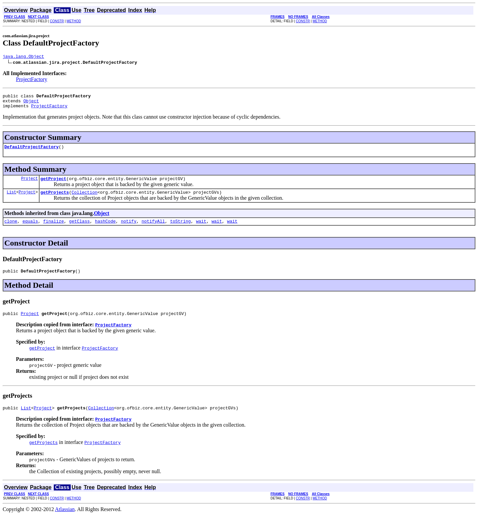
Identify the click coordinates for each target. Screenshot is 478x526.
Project (29, 184)
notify (128, 229)
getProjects (54, 199)
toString (180, 229)
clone (10, 229)
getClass (79, 229)
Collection (84, 199)
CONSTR (57, 21)
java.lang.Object (23, 57)
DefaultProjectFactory (31, 152)
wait (201, 229)
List (11, 199)
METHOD (74, 21)
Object (31, 104)
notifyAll (153, 229)
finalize (53, 229)
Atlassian (65, 520)
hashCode (105, 229)
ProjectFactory (31, 80)
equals (30, 229)
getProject (53, 184)
